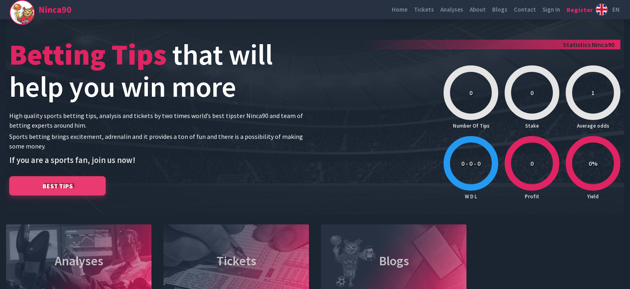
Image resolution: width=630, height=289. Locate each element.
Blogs (499, 9)
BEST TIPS (58, 186)
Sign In (551, 9)
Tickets (424, 9)
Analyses (451, 9)
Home (399, 9)
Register (580, 10)
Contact (525, 9)
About (478, 9)
